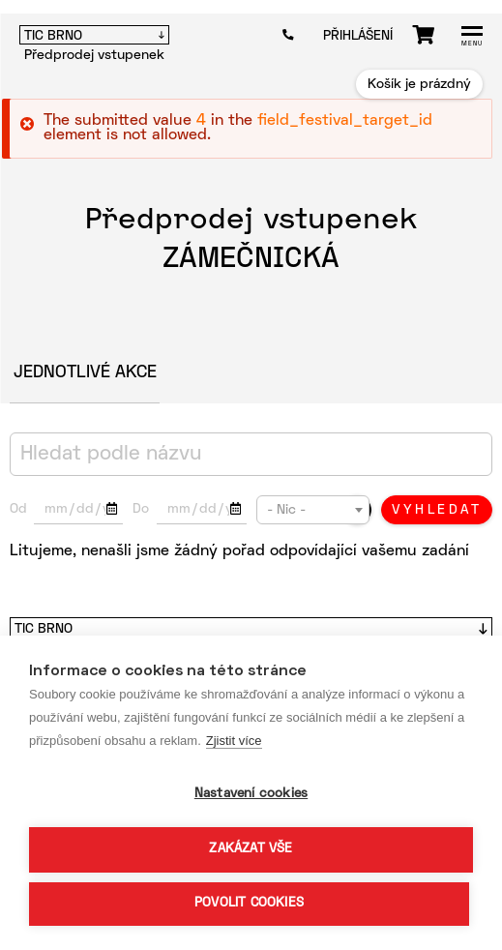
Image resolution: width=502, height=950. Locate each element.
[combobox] (312, 509)
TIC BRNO (53, 36)
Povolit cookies (249, 903)
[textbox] (313, 510)
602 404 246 (293, 34)
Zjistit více (234, 740)
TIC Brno (44, 629)
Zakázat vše (250, 849)
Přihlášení (358, 36)
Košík (423, 34)
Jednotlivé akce (85, 373)
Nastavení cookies (251, 794)
